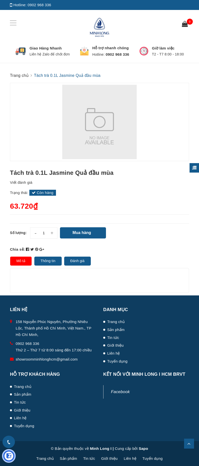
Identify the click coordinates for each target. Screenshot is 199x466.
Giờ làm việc (163, 48)
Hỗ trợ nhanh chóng (110, 48)
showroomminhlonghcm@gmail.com (47, 359)
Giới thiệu (115, 345)
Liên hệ (113, 353)
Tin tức (113, 337)
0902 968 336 (39, 5)
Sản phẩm (116, 329)
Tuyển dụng (117, 361)
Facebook (120, 391)
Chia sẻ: (17, 249)
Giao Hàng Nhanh (46, 48)
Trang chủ (116, 322)
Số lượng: (18, 233)
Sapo (143, 448)
